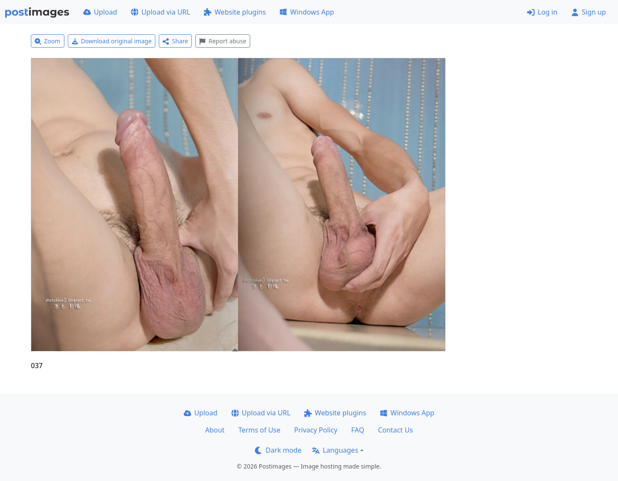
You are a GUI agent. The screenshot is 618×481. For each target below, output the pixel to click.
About (214, 430)
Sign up (588, 12)
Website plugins (235, 12)
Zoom (48, 41)
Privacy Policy (315, 430)
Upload (100, 12)
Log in (542, 12)
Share (175, 41)
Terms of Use (259, 430)
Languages (335, 450)
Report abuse (222, 41)
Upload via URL (160, 12)
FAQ (357, 430)
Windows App (306, 12)
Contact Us (395, 430)
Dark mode (278, 450)
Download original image (112, 41)
